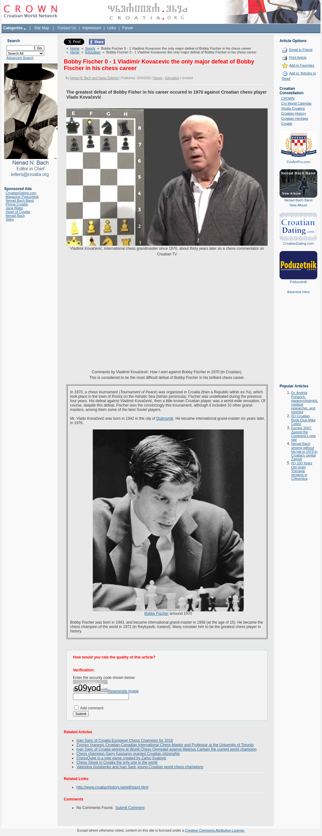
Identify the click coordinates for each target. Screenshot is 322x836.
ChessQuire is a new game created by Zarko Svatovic (121, 758)
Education (93, 52)
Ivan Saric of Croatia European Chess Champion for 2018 (124, 740)
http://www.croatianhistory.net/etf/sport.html (112, 787)
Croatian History (293, 113)
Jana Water (14, 208)
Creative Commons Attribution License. (215, 830)
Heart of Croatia (18, 212)
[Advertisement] (298, 343)
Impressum (91, 28)
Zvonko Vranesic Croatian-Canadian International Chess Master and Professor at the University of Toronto (165, 745)
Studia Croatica (293, 108)
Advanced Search (20, 58)
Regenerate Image (123, 691)
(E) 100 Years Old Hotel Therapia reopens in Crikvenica (301, 470)
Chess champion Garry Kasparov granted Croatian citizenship (128, 753)
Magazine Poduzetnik (22, 197)
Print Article (298, 57)
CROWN (288, 98)
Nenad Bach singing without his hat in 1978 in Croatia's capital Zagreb (304, 451)
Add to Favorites (301, 65)
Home (74, 48)
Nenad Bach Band (20, 200)
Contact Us (67, 28)
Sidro (10, 219)
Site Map (41, 28)
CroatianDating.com (21, 193)
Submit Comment (130, 808)
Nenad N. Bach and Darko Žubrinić (94, 78)
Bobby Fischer (156, 613)
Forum (127, 28)
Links (111, 28)
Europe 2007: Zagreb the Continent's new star (303, 433)
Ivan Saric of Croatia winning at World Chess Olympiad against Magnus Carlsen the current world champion (166, 749)
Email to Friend (300, 50)
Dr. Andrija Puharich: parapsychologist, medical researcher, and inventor (304, 402)
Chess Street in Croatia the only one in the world (116, 762)
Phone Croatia (17, 204)
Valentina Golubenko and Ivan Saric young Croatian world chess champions (139, 767)
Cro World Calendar (296, 103)
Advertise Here (298, 292)
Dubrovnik (164, 418)
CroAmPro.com (298, 162)
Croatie (286, 123)
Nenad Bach (15, 215)
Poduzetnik (298, 282)
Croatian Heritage (294, 118)
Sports (90, 48)
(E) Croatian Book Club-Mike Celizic (303, 420)
